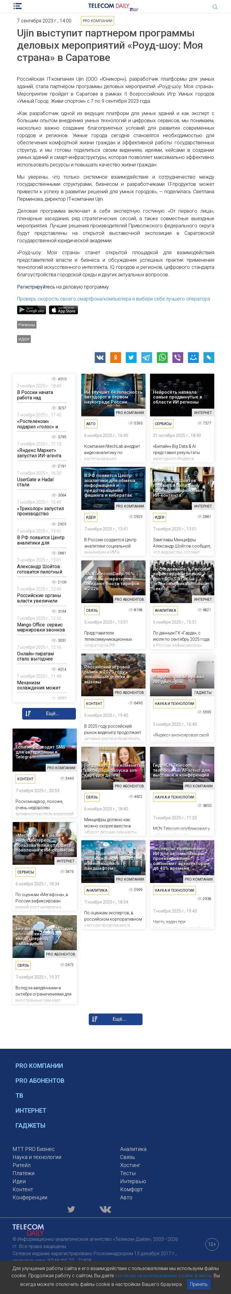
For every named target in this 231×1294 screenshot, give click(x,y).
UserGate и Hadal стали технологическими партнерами (38, 487)
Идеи (24, 339)
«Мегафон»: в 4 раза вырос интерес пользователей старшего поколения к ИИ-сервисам (45, 843)
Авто (126, 1197)
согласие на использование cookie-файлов (163, 1275)
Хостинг (130, 1165)
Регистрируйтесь (36, 287)
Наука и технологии (37, 1157)
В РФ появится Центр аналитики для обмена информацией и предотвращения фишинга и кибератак (109, 485)
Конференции (30, 1197)
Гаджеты (30, 1125)
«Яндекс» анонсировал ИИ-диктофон (178, 679)
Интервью (133, 1181)
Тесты (128, 1173)
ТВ (19, 1095)
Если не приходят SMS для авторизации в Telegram (40, 752)
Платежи (23, 1173)
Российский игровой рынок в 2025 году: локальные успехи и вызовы (107, 674)
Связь (127, 1157)
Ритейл (21, 1165)
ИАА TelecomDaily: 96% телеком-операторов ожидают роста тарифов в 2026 (111, 581)
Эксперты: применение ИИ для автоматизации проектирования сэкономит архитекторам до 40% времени (181, 858)
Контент (23, 1189)
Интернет (31, 1110)
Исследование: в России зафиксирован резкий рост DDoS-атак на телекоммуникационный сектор (180, 579)
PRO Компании (39, 1065)
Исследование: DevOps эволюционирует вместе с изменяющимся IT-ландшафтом (113, 861)
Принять (199, 1284)
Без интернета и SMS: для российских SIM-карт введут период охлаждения (44, 936)
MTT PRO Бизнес (34, 1149)
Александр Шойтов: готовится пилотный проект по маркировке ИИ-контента (178, 488)
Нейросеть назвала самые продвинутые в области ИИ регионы (177, 397)
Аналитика (133, 1149)
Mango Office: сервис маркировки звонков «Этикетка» (41, 630)
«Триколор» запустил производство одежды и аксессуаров (40, 516)
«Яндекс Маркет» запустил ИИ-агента (39, 453)
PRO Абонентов (40, 1080)
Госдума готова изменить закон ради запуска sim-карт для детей (112, 770)
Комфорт (131, 1189)
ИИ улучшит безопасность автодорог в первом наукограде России (113, 397)
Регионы (27, 324)
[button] (100, 357)
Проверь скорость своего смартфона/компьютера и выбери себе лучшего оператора (113, 299)
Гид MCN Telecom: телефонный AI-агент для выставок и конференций (181, 770)
